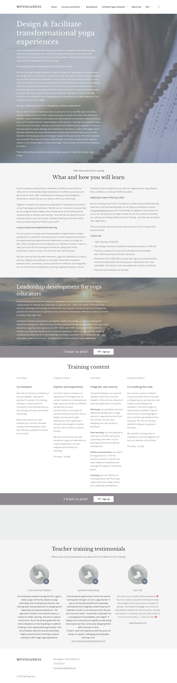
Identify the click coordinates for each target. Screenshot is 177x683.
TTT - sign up (103, 351)
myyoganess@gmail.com (64, 668)
